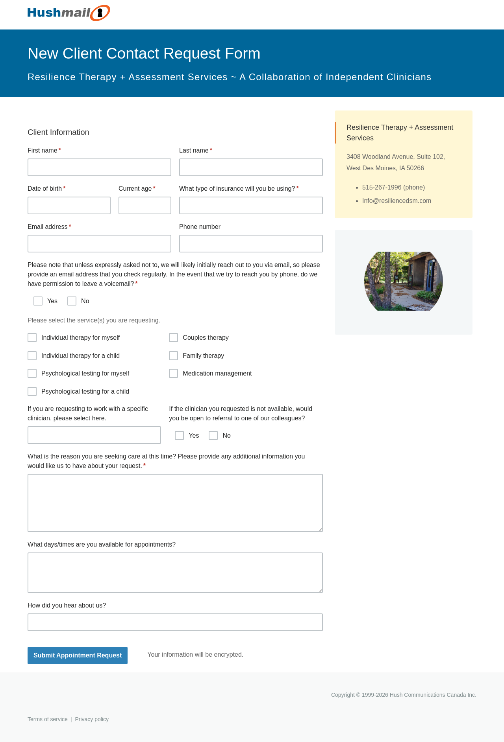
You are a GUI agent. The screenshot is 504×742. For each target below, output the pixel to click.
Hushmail (58, 695)
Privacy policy (92, 719)
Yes (45, 301)
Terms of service (48, 719)
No (78, 301)
